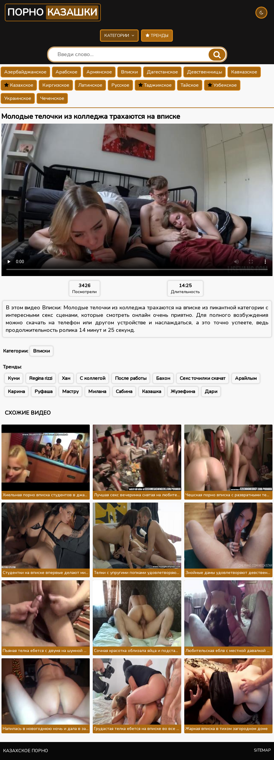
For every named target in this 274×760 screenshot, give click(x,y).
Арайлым (246, 378)
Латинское (90, 85)
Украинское (17, 98)
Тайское (190, 85)
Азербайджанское (25, 72)
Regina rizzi (40, 378)
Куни (14, 378)
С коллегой (92, 378)
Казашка (151, 391)
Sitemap (262, 750)
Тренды (157, 35)
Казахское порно (25, 751)
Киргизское (55, 85)
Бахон (163, 378)
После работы (130, 378)
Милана (97, 391)
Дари (211, 391)
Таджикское (155, 85)
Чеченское (52, 98)
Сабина (124, 391)
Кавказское (244, 72)
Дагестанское (162, 72)
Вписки (129, 72)
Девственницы (204, 72)
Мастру (70, 391)
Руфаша (44, 391)
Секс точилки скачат (202, 378)
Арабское (66, 72)
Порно (52, 12)
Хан (66, 378)
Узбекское (222, 85)
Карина (16, 391)
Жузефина (183, 391)
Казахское (18, 85)
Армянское (99, 72)
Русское (120, 85)
